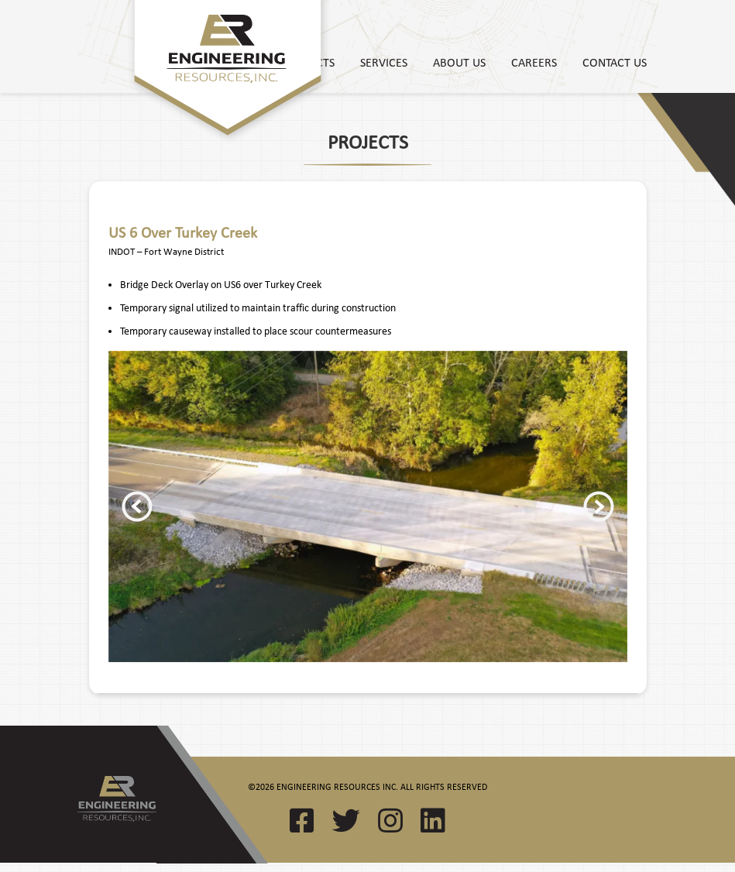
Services (383, 62)
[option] (367, 507)
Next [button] (599, 506)
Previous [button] (137, 506)
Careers (534, 62)
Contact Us (614, 62)
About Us (459, 62)
